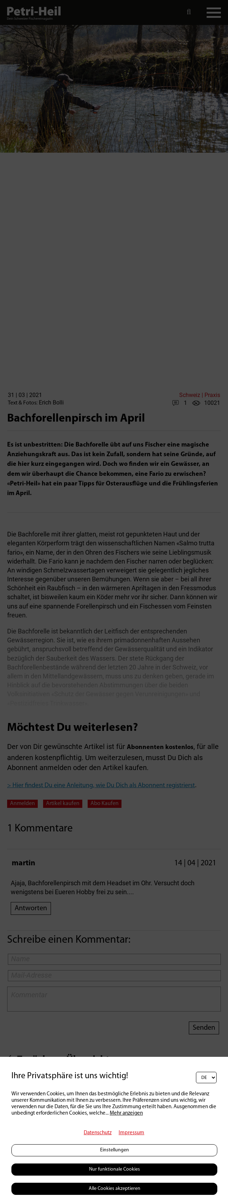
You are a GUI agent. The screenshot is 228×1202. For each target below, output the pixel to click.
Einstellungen (114, 1150)
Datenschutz (98, 1133)
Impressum (131, 1133)
